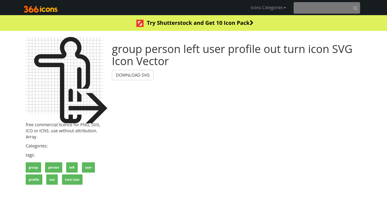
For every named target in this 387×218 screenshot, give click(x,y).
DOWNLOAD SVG (133, 75)
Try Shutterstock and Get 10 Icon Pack (194, 23)
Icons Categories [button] (268, 7)
